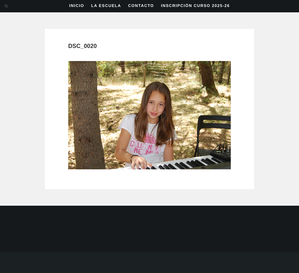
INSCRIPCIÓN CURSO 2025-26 (195, 5)
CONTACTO (141, 5)
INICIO (76, 5)
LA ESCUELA (106, 5)
